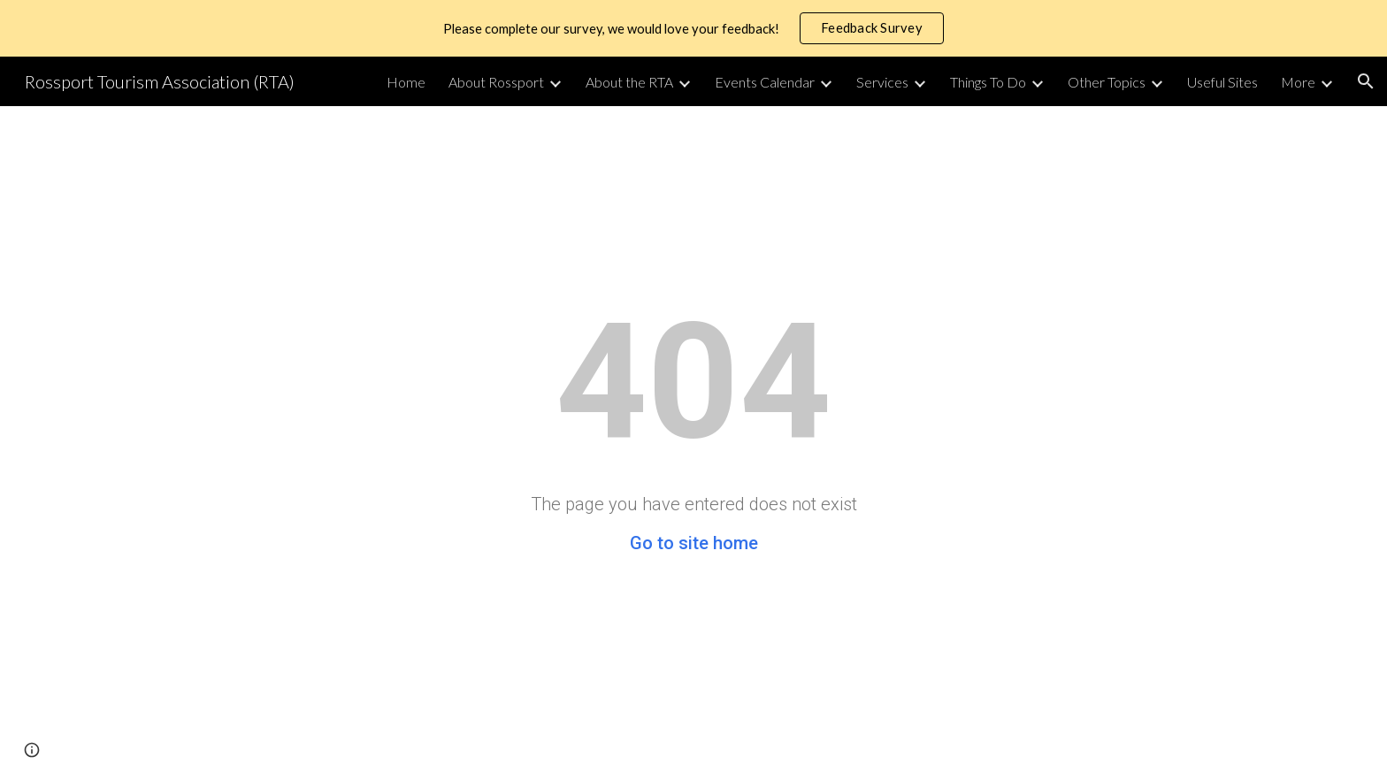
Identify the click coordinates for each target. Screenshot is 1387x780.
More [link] (1298, 81)
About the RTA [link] (629, 81)
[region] (693, 28)
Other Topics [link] (1107, 81)
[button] (1366, 81)
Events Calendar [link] (765, 81)
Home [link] (406, 81)
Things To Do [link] (988, 81)
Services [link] (882, 81)
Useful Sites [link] (1222, 81)
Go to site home (694, 543)
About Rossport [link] (496, 81)
